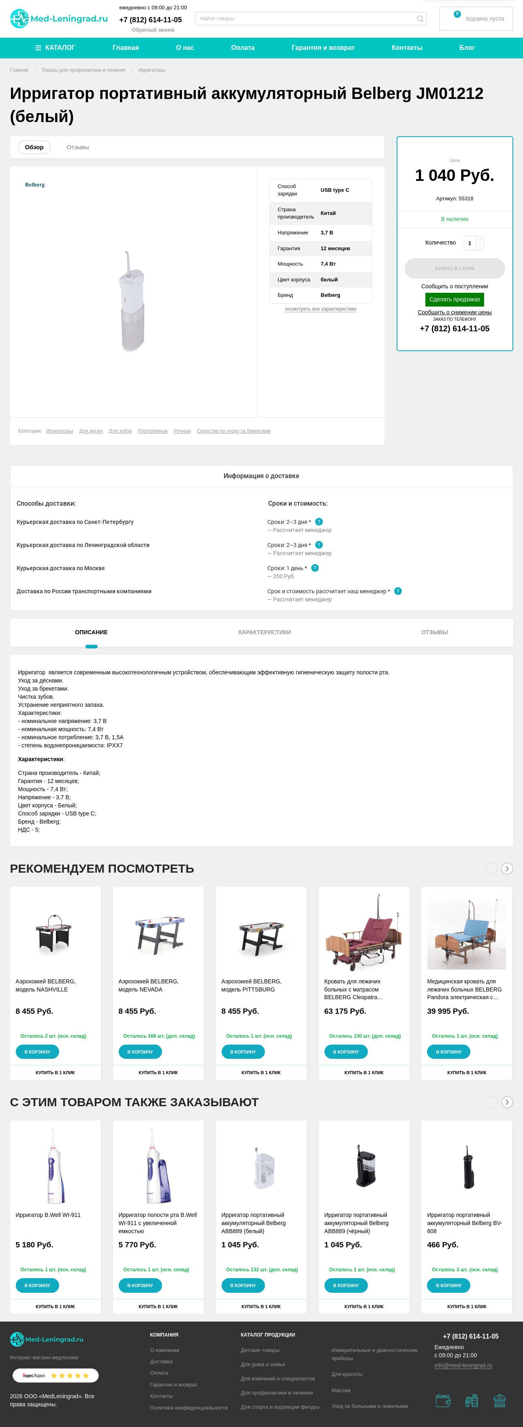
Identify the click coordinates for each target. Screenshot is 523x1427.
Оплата (243, 47)
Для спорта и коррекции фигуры (280, 1407)
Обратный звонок (153, 30)
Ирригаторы (59, 431)
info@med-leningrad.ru (464, 1365)
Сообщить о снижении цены (455, 312)
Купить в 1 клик (55, 1072)
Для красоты (347, 1374)
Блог (467, 47)
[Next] (507, 869)
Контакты (407, 47)
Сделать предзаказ (454, 299)
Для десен (91, 431)
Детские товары (260, 1350)
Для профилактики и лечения (277, 1393)
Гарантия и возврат (323, 47)
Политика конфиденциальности (189, 1408)
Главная (126, 47)
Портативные (153, 431)
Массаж (341, 1390)
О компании (164, 1350)
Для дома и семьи (263, 1364)
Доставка (161, 1361)
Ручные (182, 431)
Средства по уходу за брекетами (234, 431)
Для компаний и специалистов (278, 1378)
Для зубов (120, 431)
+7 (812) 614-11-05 (151, 20)
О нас (185, 47)
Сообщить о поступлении (454, 286)
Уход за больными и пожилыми (370, 1406)
